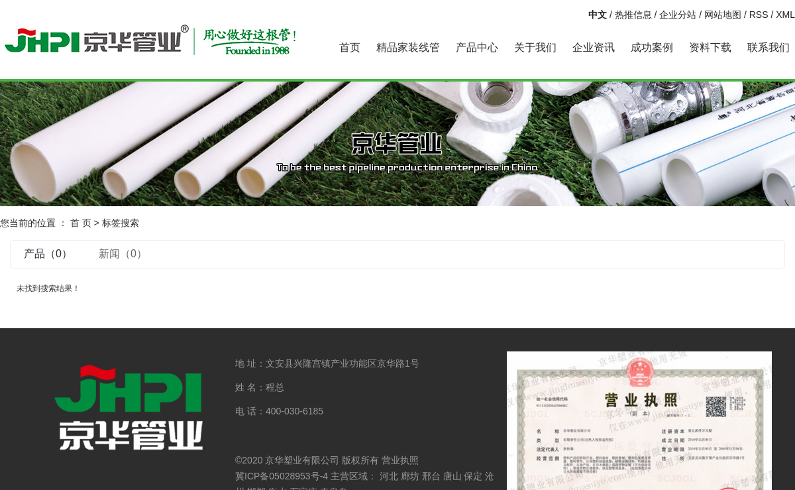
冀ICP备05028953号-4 (281, 476)
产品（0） (48, 253)
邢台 (431, 476)
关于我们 (535, 47)
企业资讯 (593, 47)
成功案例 (652, 47)
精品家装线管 (408, 47)
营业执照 (400, 460)
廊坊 (410, 476)
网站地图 (722, 14)
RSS (758, 14)
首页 (349, 47)
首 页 (80, 222)
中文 (597, 14)
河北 (389, 476)
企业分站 (677, 14)
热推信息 (633, 14)
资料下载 (710, 47)
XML (785, 14)
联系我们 (768, 47)
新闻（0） (123, 253)
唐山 (452, 476)
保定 (473, 476)
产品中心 (477, 47)
